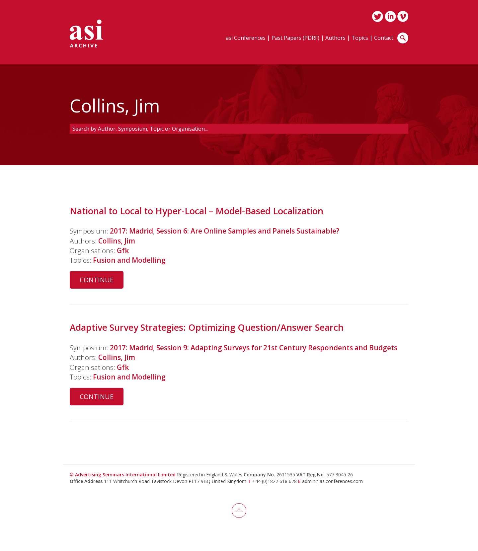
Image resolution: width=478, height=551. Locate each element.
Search (402, 38)
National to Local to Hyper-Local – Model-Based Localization (196, 211)
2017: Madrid (131, 231)
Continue (97, 279)
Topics (360, 38)
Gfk (123, 250)
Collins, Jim (116, 240)
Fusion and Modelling (129, 260)
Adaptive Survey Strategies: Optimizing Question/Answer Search (207, 327)
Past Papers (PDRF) (295, 38)
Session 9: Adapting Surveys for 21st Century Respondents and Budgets (276, 347)
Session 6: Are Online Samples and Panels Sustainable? (247, 231)
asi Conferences (246, 38)
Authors (335, 38)
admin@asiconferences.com (332, 481)
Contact (383, 38)
